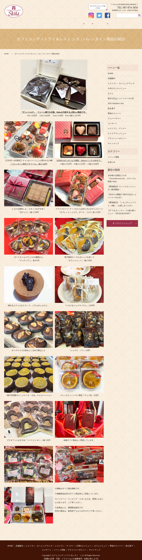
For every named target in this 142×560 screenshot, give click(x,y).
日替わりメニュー (83, 544)
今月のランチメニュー (117, 86)
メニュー (78, 22)
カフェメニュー (100, 544)
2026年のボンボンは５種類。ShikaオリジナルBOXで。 (79, 158)
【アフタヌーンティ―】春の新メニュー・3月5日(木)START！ (122, 209)
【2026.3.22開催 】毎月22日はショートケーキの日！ (122, 193)
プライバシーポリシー (117, 136)
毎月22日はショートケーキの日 (121, 96)
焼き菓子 (113, 22)
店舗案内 (21, 22)
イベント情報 (113, 155)
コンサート (112, 121)
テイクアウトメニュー (117, 131)
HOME (12, 22)
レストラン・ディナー (63, 22)
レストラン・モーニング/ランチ (39, 22)
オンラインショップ (122, 221)
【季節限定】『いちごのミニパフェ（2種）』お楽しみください (122, 201)
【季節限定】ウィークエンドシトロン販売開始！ (122, 185)
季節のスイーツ (100, 22)
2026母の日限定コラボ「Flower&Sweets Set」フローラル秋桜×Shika (122, 176)
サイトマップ (113, 141)
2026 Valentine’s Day (116, 101)
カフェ (87, 22)
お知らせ (111, 160)
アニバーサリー (125, 22)
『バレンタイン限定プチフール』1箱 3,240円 (28, 162)
